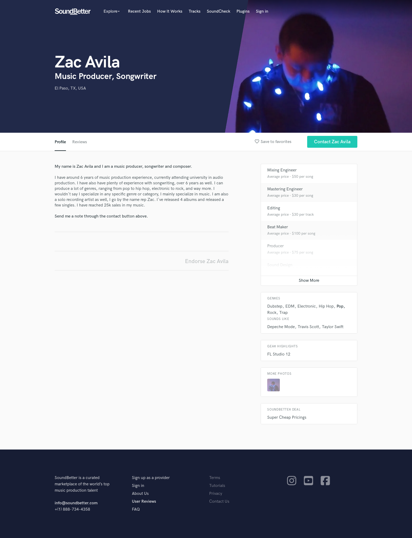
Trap (283, 312)
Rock (271, 312)
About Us (140, 493)
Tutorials (217, 485)
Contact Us (219, 501)
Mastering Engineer (285, 189)
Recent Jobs (139, 11)
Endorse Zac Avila (207, 261)
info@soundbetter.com (76, 503)
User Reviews (144, 501)
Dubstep (274, 306)
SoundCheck (218, 11)
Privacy (215, 493)
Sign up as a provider (151, 477)
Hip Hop (326, 306)
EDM (290, 306)
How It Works (169, 11)
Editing (273, 208)
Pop (340, 306)
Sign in (262, 11)
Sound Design (279, 265)
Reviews (79, 142)
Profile (60, 142)
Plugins (243, 11)
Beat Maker (277, 227)
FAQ (136, 509)
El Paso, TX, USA (70, 88)
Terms (214, 477)
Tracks (194, 11)
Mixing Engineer (282, 170)
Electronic (306, 306)
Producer (275, 246)
